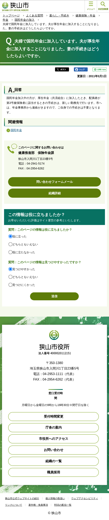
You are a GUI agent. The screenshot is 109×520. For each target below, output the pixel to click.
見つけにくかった (23, 284)
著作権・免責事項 (38, 505)
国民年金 (16, 130)
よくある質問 (34, 15)
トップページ (11, 15)
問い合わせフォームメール (54, 181)
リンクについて (13, 505)
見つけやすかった (23, 269)
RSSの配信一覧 (62, 505)
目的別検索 (103, 6)
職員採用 (53, 472)
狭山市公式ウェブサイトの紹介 (22, 498)
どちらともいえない (25, 244)
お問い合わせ (53, 450)
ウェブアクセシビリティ (84, 498)
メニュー (91, 6)
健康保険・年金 (85, 15)
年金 (5, 19)
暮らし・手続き (59, 15)
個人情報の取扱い (55, 498)
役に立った (19, 236)
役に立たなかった (23, 252)
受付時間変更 (53, 416)
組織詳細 (55, 193)
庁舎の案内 (53, 427)
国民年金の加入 (25, 19)
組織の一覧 (53, 461)
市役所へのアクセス (53, 438)
